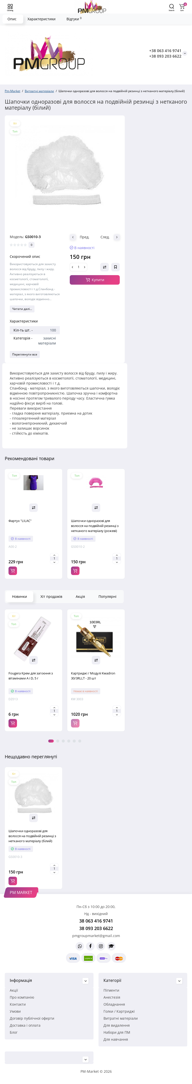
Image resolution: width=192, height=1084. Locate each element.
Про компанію (22, 997)
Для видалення (117, 1025)
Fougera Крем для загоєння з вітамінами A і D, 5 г (30, 675)
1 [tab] (51, 741)
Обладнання (114, 1004)
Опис (12, 19)
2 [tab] (57, 741)
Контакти (18, 1004)
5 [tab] (74, 741)
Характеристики (42, 19)
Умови (15, 1011)
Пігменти (111, 990)
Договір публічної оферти (32, 1018)
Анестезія (112, 997)
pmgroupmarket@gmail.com (96, 935)
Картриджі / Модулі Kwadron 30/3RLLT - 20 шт (93, 675)
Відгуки (74, 18)
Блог (14, 1032)
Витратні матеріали (121, 1018)
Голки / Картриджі (119, 1011)
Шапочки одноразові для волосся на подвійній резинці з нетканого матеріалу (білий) (32, 836)
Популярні (107, 596)
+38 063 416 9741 (165, 50)
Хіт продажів (51, 596)
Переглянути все (24, 354)
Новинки (19, 596)
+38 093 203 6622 (165, 56)
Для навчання (116, 1039)
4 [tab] (68, 741)
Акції (14, 990)
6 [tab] (79, 741)
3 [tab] (63, 741)
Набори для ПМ (117, 1032)
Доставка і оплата (25, 1025)
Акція (80, 596)
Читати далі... (22, 309)
